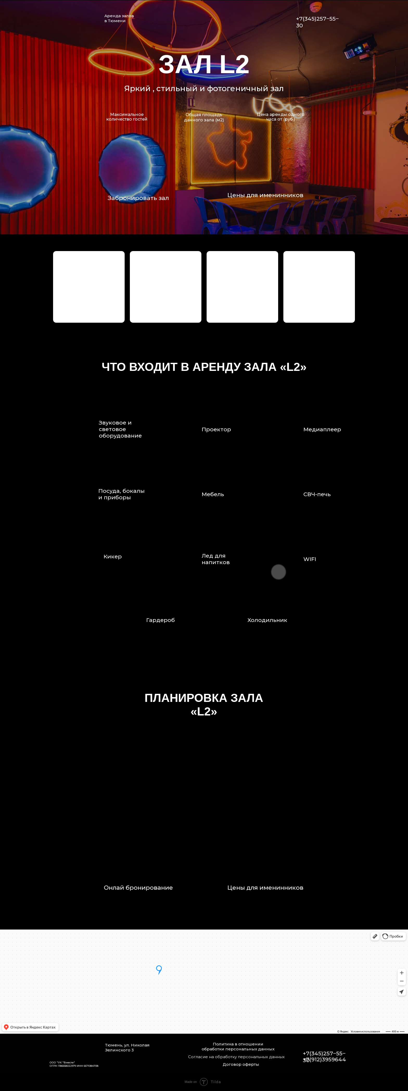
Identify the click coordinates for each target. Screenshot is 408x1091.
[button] (89, 287)
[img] (288, 18)
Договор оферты (241, 1064)
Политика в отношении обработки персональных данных (238, 1046)
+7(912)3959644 (324, 1059)
